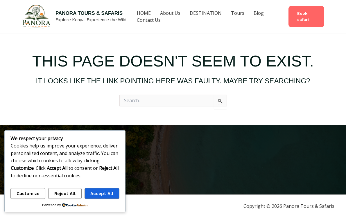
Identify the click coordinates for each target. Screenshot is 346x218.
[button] (306, 16)
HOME (144, 13)
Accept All (101, 193)
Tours (237, 13)
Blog (259, 13)
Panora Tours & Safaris (89, 13)
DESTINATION (206, 13)
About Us (170, 13)
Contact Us (149, 20)
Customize (28, 193)
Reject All (65, 193)
